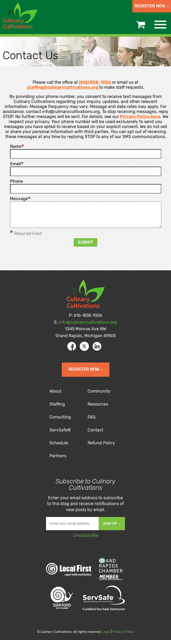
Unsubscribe (85, 535)
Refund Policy (101, 442)
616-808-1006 (88, 315)
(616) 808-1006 (95, 82)
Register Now (151, 5)
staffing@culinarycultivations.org (62, 87)
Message (19, 199)
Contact (95, 429)
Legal (106, 632)
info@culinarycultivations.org (88, 322)
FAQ (91, 417)
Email (15, 164)
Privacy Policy (123, 632)
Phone (16, 181)
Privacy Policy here (140, 116)
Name (15, 146)
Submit (85, 242)
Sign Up (111, 523)
